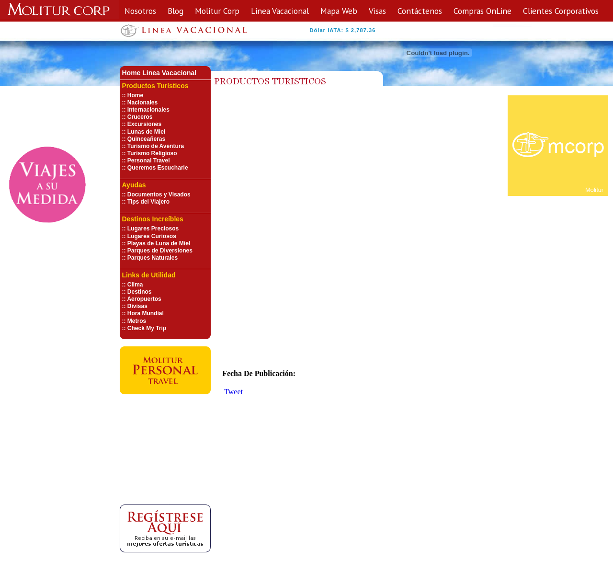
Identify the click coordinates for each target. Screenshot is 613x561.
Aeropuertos (144, 299)
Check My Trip (146, 328)
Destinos (139, 291)
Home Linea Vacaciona (158, 73)
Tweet (233, 392)
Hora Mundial (145, 313)
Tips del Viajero (148, 201)
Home (135, 95)
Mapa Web (338, 10)
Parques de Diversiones (160, 250)
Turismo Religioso (152, 153)
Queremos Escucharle (157, 167)
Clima (135, 284)
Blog (175, 10)
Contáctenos (419, 10)
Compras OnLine (482, 10)
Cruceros (140, 117)
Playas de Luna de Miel (158, 243)
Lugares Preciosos (153, 228)
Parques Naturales (152, 257)
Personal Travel (148, 160)
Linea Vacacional (280, 10)
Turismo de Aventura (155, 146)
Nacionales (142, 102)
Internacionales (148, 109)
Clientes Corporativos (561, 10)
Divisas (137, 306)
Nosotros (140, 10)
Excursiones (144, 124)
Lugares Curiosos (151, 236)
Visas (377, 10)
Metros (136, 321)
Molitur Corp (217, 10)
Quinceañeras (146, 139)
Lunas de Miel (146, 131)
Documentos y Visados (159, 194)
